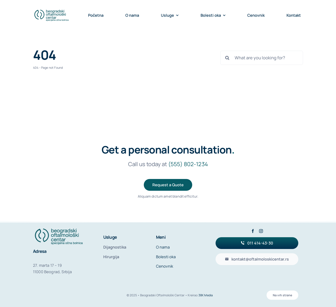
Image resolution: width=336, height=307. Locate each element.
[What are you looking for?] (261, 58)
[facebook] (253, 231)
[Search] (227, 58)
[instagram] (261, 231)
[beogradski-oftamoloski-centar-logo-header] (51, 10)
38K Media (205, 295)
